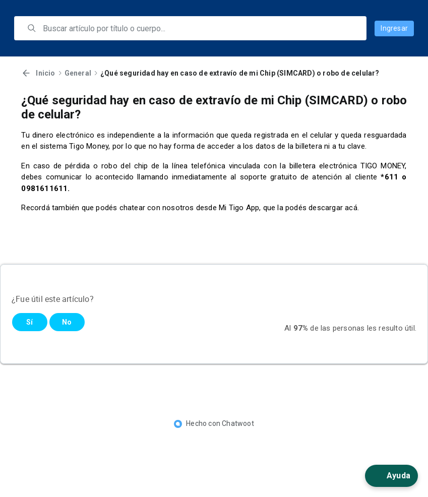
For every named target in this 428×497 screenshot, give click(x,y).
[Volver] (26, 73)
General (78, 73)
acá (351, 207)
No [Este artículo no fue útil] (67, 322)
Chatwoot (238, 423)
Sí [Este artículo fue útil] (29, 322)
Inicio (45, 73)
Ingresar (394, 28)
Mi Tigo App (239, 207)
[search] (197, 28)
